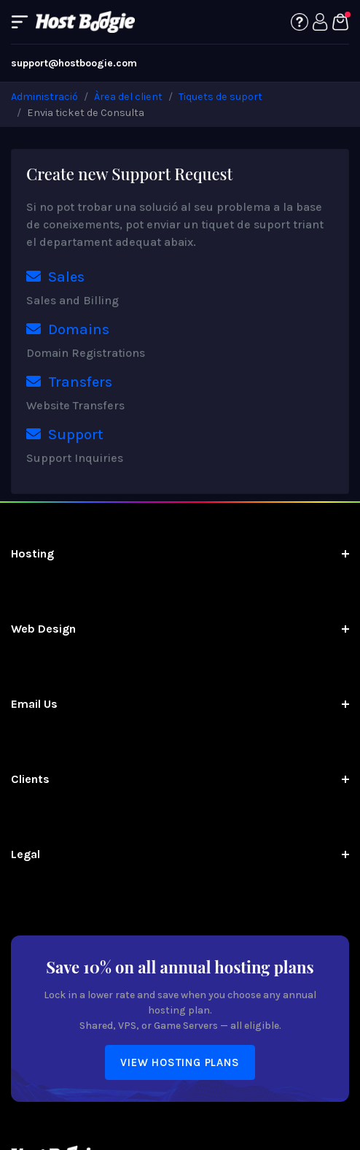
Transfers (69, 382)
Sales (55, 277)
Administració (44, 96)
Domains (67, 329)
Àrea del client (128, 96)
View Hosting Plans (179, 1062)
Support (64, 434)
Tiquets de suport (220, 96)
